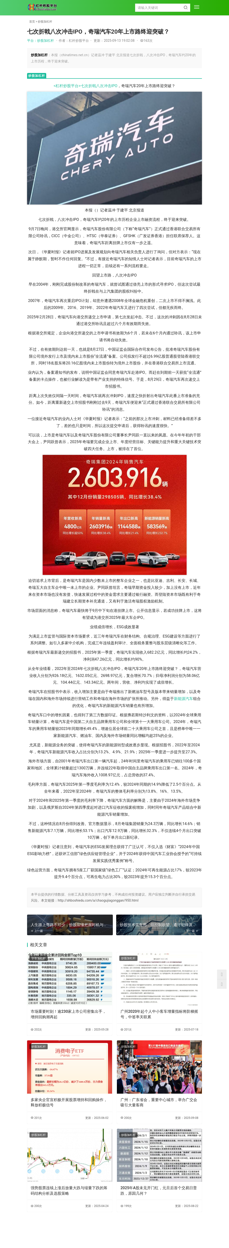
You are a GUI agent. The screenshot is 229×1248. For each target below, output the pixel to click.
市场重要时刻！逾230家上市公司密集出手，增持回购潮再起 (68, 1014)
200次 (126, 1118)
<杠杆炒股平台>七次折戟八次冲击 (82, 86)
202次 (36, 1029)
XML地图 (126, 1234)
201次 (126, 1029)
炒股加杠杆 (45, 21)
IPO (114, 86)
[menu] (196, 7)
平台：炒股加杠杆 (40, 40)
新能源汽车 (183, 698)
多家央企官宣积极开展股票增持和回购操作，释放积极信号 (69, 1102)
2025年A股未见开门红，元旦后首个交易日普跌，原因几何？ (158, 1190)
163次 (146, 40)
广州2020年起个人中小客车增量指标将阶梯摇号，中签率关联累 (159, 1014)
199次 (126, 1206)
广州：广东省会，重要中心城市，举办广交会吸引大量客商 (158, 1102)
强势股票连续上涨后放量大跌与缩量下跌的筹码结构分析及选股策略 (69, 1190)
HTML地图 (141, 1234)
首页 (32, 21)
